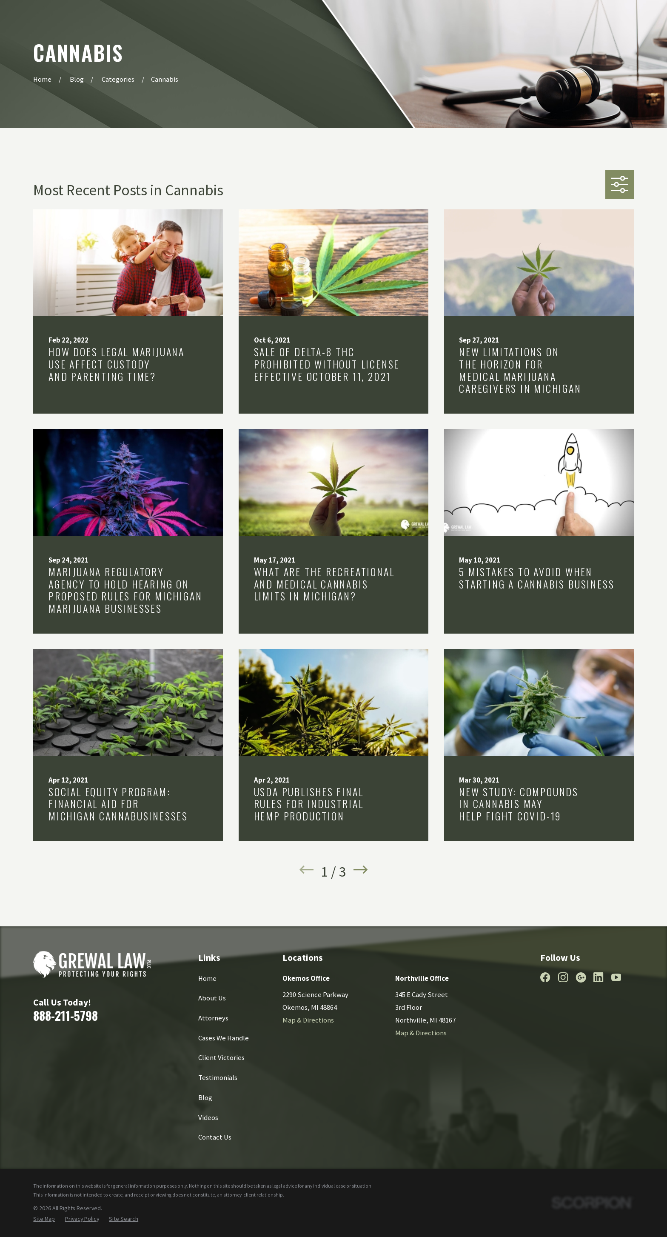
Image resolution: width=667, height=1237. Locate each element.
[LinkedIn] (598, 977)
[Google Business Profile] (581, 977)
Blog (205, 1097)
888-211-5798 (65, 1015)
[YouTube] (616, 977)
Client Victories (221, 1057)
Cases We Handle (223, 1038)
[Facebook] (545, 977)
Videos (208, 1117)
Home (207, 978)
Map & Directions (308, 1020)
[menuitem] (44, 1219)
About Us (212, 998)
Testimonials (217, 1077)
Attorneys (213, 1018)
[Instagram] (563, 977)
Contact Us (214, 1137)
